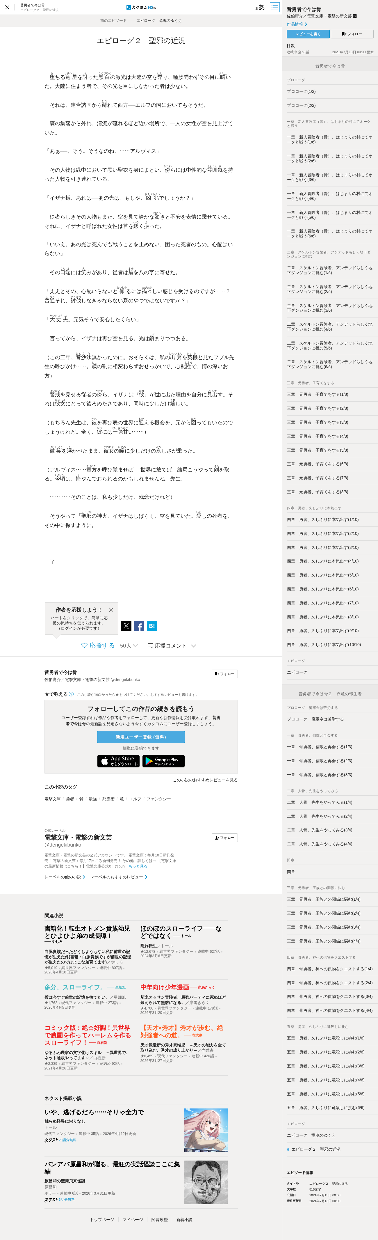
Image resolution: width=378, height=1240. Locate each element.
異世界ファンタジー (78, 968)
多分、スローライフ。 (75, 987)
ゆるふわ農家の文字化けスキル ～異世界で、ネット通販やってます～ (87, 1055)
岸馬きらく (199, 1002)
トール (167, 945)
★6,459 (147, 1056)
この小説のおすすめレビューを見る (205, 780)
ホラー (50, 1193)
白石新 (99, 1057)
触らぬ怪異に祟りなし (64, 1121)
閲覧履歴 (159, 1219)
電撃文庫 (52, 798)
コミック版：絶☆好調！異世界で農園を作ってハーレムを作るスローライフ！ (88, 1035)
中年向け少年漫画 (164, 987)
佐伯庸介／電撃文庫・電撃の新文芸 (321, 16)
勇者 (70, 798)
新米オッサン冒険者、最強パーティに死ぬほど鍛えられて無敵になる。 (183, 1000)
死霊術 (108, 798)
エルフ (135, 798)
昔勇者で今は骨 (60, 672)
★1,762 (51, 1003)
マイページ (133, 1219)
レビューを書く (308, 34)
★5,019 (51, 968)
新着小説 (184, 1219)
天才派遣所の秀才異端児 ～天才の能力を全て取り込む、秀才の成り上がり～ (183, 1048)
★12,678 (148, 952)
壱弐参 (208, 1050)
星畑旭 (120, 997)
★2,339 (51, 1064)
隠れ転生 (148, 945)
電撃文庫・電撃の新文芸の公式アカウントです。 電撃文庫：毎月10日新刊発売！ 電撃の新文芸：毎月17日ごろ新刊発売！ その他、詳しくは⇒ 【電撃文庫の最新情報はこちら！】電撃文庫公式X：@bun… (110, 860)
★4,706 (147, 1008)
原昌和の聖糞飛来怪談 (64, 1181)
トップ (102, 1219)
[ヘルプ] (71, 694)
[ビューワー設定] (260, 7)
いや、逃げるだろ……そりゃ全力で (94, 1112)
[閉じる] (111, 610)
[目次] (275, 7)
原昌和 (50, 1187)
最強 (93, 798)
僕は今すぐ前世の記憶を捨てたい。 (77, 997)
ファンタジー (159, 798)
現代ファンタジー (76, 1003)
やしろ (117, 962)
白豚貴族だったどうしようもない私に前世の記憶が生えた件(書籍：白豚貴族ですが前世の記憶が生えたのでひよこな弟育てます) (87, 956)
